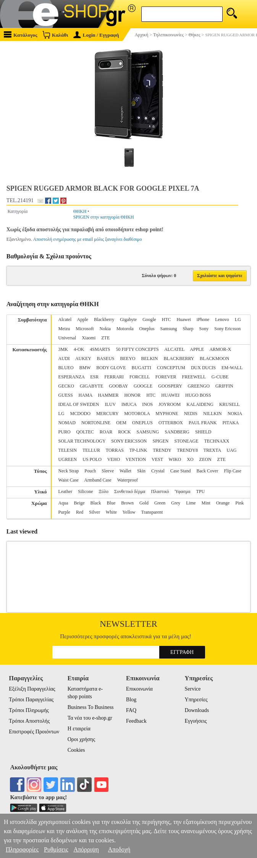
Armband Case (98, 480)
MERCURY (107, 413)
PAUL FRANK (203, 422)
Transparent (152, 512)
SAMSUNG (148, 432)
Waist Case (68, 480)
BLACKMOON (214, 358)
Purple (64, 512)
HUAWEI (170, 395)
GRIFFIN (224, 386)
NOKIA (235, 413)
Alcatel (65, 319)
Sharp (188, 328)
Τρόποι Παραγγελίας (31, 699)
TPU (200, 491)
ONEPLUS (142, 422)
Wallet (125, 471)
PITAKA (230, 422)
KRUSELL (229, 404)
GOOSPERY (170, 386)
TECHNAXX (216, 441)
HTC (166, 319)
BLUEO (66, 367)
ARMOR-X (220, 349)
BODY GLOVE (111, 367)
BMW (85, 367)
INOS (147, 404)
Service (192, 689)
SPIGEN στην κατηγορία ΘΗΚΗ (103, 217)
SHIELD (203, 432)
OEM (121, 422)
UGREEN (67, 459)
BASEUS (105, 358)
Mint (206, 503)
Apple (82, 319)
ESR (94, 377)
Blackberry (104, 319)
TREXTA (212, 450)
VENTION (136, 459)
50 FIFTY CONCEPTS (137, 349)
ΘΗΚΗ (80, 211)
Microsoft (85, 328)
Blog (131, 699)
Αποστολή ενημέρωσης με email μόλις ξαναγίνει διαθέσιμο (87, 239)
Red (79, 512)
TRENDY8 (187, 450)
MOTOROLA (137, 413)
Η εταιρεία (79, 728)
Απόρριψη (86, 849)
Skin (141, 471)
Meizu (64, 328)
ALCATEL (174, 349)
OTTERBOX (170, 422)
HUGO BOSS (198, 395)
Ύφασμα (182, 491)
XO (190, 459)
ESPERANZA (71, 377)
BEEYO (127, 358)
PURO (64, 432)
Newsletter (128, 624)
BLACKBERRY (178, 358)
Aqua (63, 503)
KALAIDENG (199, 404)
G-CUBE (220, 377)
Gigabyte (128, 319)
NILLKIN (212, 413)
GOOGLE (143, 386)
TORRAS (115, 450)
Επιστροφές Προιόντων (34, 732)
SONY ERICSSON (129, 441)
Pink (239, 503)
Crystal (158, 471)
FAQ (131, 710)
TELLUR (91, 450)
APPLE (197, 349)
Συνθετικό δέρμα (129, 491)
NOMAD (67, 422)
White (111, 512)
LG (238, 319)
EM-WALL (231, 367)
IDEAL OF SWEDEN (78, 404)
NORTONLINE (95, 422)
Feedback (136, 721)
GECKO (66, 386)
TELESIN (67, 450)
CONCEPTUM (171, 367)
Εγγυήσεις (195, 721)
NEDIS (190, 413)
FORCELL (139, 377)
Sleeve (108, 471)
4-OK (79, 349)
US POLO (92, 459)
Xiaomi (88, 338)
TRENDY (162, 450)
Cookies (76, 750)
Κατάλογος (20, 34)
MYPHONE (166, 413)
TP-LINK (138, 450)
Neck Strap (68, 471)
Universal (67, 338)
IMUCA (128, 404)
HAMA (85, 395)
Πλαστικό (160, 491)
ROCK (124, 432)
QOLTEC (85, 432)
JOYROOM (169, 404)
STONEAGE (187, 441)
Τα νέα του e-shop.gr (90, 718)
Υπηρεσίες (195, 699)
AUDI (64, 358)
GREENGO (199, 386)
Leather (65, 491)
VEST (157, 459)
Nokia (105, 328)
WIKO (175, 459)
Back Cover (207, 471)
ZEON (205, 459)
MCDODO (80, 413)
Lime (191, 503)
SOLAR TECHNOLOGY (82, 441)
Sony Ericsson (227, 328)
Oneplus (147, 328)
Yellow (129, 512)
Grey (175, 503)
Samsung (168, 328)
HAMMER (108, 395)
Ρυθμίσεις (56, 849)
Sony (204, 328)
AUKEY (83, 358)
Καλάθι (55, 34)
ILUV (110, 404)
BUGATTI (141, 367)
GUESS (65, 395)
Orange (223, 503)
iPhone (203, 319)
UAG (231, 450)
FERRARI (114, 377)
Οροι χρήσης (81, 739)
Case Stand (180, 471)
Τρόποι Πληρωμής (29, 710)
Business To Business (91, 707)
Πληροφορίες (22, 849)
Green (159, 503)
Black (96, 503)
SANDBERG (177, 432)
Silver (94, 512)
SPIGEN (160, 441)
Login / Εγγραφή (96, 35)
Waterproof (127, 480)
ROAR (106, 432)
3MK (63, 349)
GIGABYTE (91, 386)
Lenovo (222, 319)
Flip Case (232, 471)
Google (149, 319)
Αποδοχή (119, 849)
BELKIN (149, 358)
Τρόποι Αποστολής (29, 721)
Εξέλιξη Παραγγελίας (32, 689)
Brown (127, 503)
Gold (144, 503)
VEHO (113, 459)
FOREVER (165, 377)
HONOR (132, 395)
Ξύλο (103, 491)
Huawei (184, 319)
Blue (111, 503)
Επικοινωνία (139, 689)
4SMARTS (100, 349)
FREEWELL (194, 377)
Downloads (196, 710)
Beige (79, 503)
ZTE (105, 338)
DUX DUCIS (203, 367)
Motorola (125, 328)
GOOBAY (118, 386)
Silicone (85, 491)
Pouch (90, 471)
